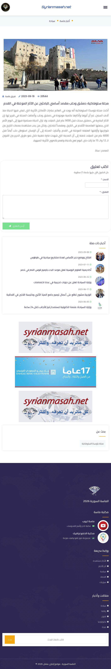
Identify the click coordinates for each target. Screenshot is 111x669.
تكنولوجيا (102, 622)
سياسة (103, 571)
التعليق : (104, 192)
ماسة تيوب (88, 521)
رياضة (103, 611)
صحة (104, 627)
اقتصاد (103, 577)
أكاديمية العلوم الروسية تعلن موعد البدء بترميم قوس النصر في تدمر (56, 269)
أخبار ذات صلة (97, 243)
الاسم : (104, 179)
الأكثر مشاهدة (99, 561)
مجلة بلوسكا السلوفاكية (93, 444)
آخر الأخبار (102, 566)
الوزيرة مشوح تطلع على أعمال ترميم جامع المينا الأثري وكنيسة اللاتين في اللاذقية (48, 294)
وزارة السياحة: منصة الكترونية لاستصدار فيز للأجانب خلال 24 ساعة (57, 307)
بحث (10, 640)
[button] (104, 7)
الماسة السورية (68, 664)
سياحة (52, 21)
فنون (103, 616)
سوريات (102, 582)
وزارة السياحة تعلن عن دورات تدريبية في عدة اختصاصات (62, 282)
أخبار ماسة (65, 21)
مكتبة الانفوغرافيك (83, 533)
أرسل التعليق (16, 226)
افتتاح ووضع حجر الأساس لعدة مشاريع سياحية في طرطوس (60, 257)
